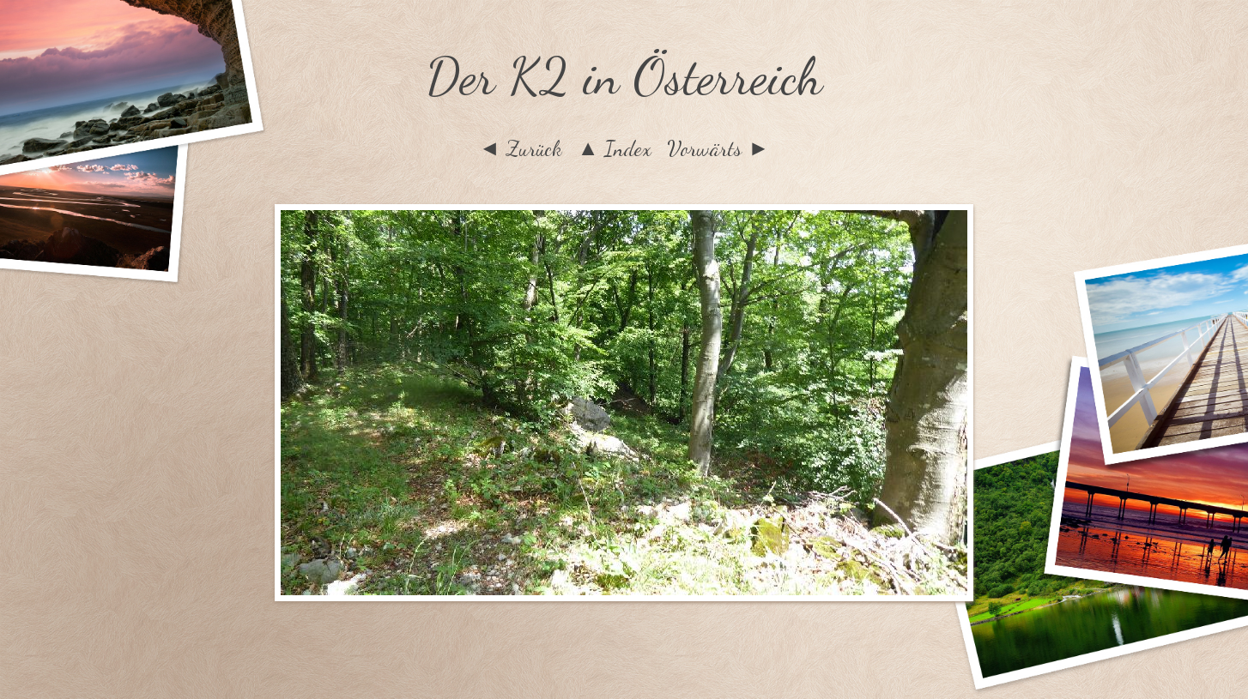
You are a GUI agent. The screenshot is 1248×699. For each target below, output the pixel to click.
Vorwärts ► (718, 148)
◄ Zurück (520, 148)
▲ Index (615, 148)
